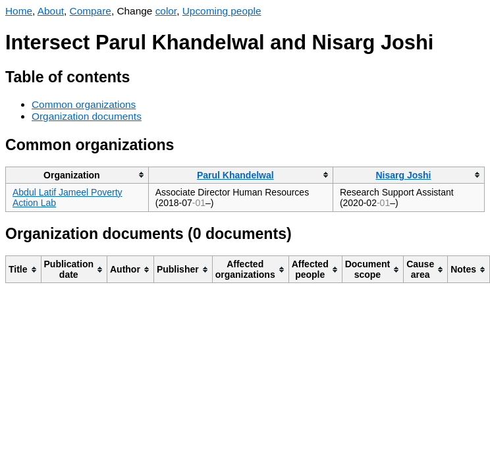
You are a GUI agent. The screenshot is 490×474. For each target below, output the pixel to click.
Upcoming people (221, 10)
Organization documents (87, 116)
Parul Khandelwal (235, 175)
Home (18, 10)
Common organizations (84, 104)
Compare (90, 10)
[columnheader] (77, 175)
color (166, 10)
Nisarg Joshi (403, 175)
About (51, 10)
